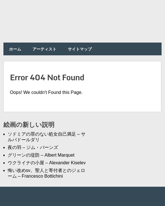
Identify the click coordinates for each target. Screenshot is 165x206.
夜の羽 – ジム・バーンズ (33, 147)
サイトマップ (80, 49)
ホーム (15, 49)
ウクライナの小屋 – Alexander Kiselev (47, 162)
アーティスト (44, 49)
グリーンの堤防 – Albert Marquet (41, 155)
